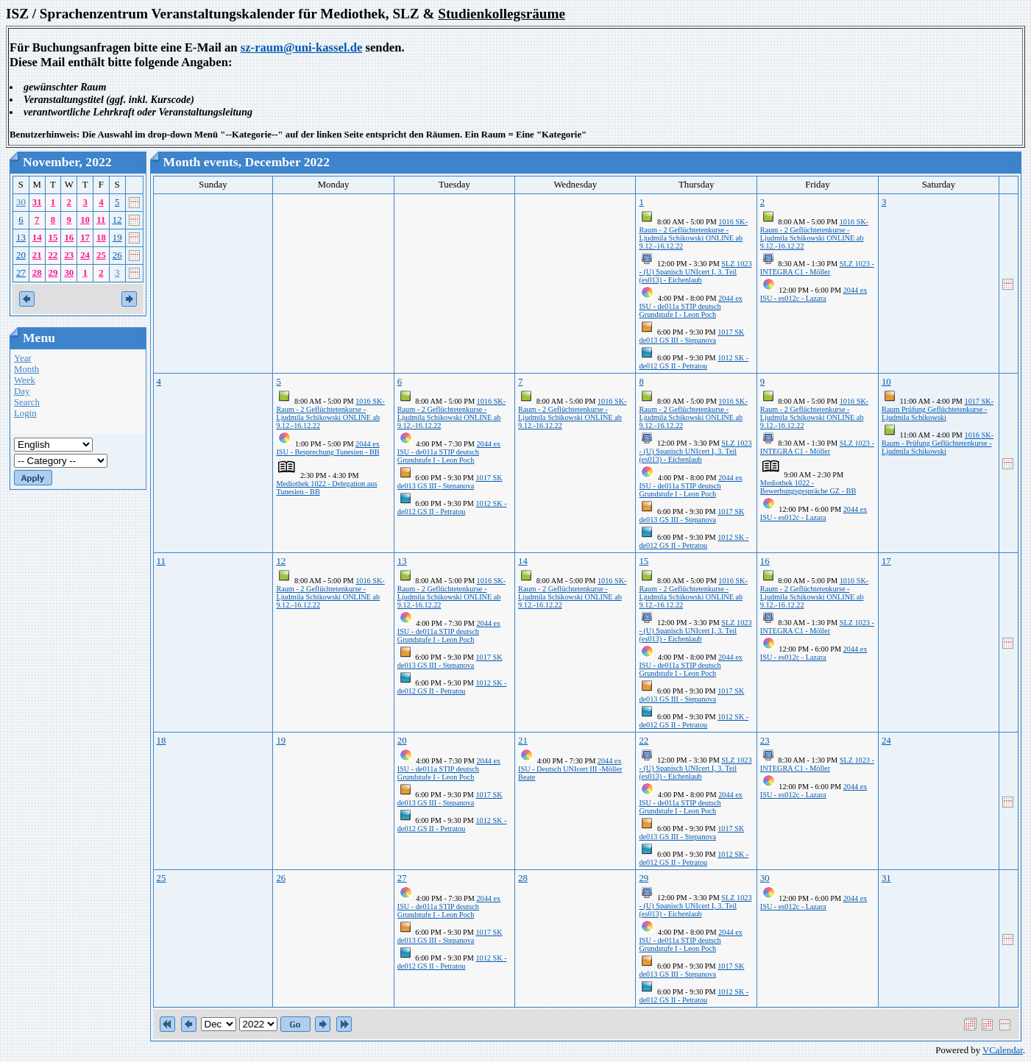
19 (117, 237)
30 (21, 202)
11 (100, 220)
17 (85, 237)
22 (53, 255)
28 (37, 273)
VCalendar (1002, 1050)
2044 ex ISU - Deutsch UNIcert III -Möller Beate (570, 769)
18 (101, 237)
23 (69, 255)
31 (37, 202)
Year (23, 358)
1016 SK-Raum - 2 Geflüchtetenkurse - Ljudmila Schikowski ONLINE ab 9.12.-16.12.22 (693, 234)
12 (117, 220)
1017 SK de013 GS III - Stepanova (691, 336)
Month (26, 369)
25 (101, 255)
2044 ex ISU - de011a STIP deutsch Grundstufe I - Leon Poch (690, 306)
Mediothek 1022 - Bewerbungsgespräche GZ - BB (808, 487)
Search (27, 402)
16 (69, 237)
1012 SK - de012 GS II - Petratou (693, 362)
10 (85, 220)
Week (24, 380)
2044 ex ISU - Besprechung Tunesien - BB (327, 448)
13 (21, 237)
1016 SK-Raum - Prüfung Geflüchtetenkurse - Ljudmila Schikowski (937, 443)
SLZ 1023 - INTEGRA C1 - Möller (817, 268)
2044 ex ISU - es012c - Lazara (814, 294)
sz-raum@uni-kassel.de (302, 47)
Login (25, 413)
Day (21, 391)
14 (37, 237)
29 (53, 273)
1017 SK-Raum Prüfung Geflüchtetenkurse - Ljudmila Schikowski (937, 409)
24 (85, 255)
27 (21, 273)
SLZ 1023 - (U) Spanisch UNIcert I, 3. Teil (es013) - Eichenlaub (695, 272)
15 (53, 237)
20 (21, 255)
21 (37, 255)
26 (117, 255)
